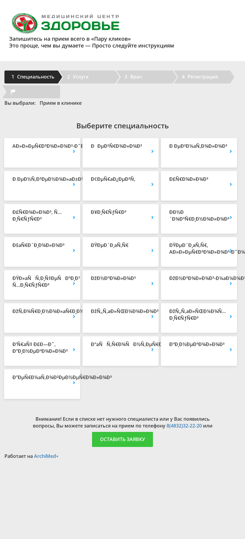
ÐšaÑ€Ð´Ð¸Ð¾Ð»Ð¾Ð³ (38, 245)
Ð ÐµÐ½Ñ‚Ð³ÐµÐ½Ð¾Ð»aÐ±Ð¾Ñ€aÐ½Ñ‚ (42, 179)
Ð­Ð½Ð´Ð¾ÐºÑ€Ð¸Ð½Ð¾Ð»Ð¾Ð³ (199, 215)
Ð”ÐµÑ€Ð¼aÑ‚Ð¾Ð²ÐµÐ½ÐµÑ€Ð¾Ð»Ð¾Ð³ (42, 377)
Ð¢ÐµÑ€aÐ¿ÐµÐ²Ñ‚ (113, 179)
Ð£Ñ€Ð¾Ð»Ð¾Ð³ (188, 179)
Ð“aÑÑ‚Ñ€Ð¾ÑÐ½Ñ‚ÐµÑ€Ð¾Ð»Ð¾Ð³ (120, 344)
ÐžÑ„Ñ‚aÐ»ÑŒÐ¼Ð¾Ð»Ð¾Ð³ (120, 311)
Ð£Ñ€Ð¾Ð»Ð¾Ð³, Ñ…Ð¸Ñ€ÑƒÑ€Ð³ (37, 215)
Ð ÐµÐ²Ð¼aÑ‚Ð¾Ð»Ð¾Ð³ (198, 146)
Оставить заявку (122, 439)
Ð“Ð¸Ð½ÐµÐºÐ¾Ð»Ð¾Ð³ (197, 344)
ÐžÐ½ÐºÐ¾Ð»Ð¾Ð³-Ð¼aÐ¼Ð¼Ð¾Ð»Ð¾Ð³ (199, 278)
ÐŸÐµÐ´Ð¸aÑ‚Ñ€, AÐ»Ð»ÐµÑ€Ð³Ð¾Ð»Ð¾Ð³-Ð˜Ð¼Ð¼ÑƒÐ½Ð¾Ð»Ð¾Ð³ (199, 248)
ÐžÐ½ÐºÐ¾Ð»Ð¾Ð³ (113, 278)
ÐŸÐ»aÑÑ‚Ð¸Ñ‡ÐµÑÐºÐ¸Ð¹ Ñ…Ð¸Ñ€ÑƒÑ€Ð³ (42, 281)
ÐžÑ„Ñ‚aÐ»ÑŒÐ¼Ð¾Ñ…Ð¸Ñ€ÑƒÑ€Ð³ (197, 314)
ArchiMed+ (46, 456)
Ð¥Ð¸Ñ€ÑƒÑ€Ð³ (108, 212)
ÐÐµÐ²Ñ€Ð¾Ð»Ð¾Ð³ (116, 146)
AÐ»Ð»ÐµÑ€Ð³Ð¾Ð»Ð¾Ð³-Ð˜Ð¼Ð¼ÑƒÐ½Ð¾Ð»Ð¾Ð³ (42, 146)
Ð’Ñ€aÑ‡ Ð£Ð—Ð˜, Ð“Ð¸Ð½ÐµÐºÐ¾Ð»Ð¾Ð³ (40, 347)
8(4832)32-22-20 (184, 425)
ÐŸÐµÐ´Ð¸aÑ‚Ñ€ (109, 245)
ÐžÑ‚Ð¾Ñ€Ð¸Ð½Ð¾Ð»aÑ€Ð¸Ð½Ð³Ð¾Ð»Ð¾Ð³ (42, 311)
